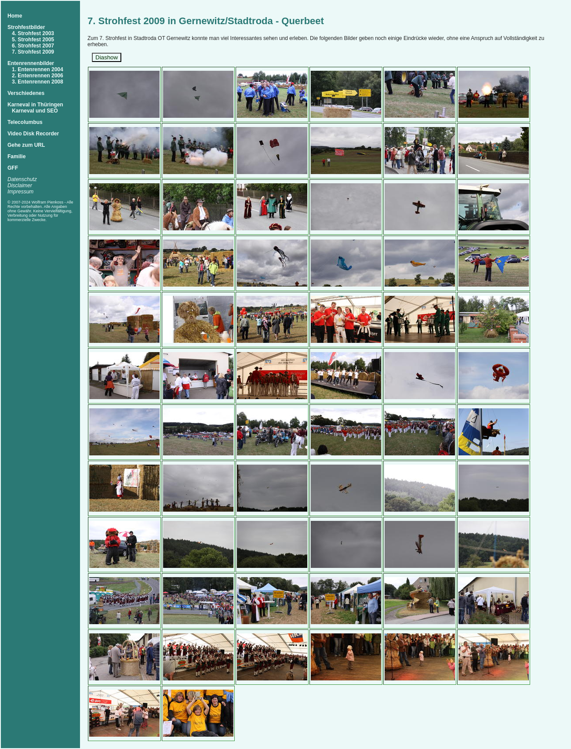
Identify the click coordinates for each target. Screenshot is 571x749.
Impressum (20, 192)
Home (14, 16)
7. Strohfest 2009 (33, 52)
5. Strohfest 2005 (33, 39)
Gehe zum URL (26, 145)
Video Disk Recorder (33, 134)
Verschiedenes (25, 93)
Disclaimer (19, 185)
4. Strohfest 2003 (33, 33)
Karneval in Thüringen (35, 105)
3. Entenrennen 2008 (37, 82)
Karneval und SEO (35, 111)
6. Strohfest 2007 (33, 46)
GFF (12, 168)
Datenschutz (22, 179)
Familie (16, 156)
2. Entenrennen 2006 (37, 76)
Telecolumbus (25, 122)
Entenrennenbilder (30, 63)
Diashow (106, 57)
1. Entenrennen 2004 (37, 69)
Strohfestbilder (26, 27)
